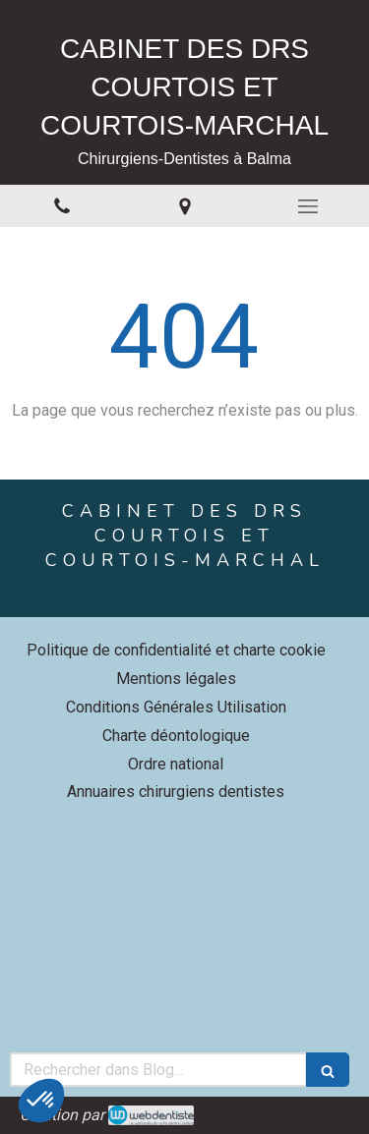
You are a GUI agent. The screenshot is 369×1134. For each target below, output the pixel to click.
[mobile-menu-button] (307, 206)
